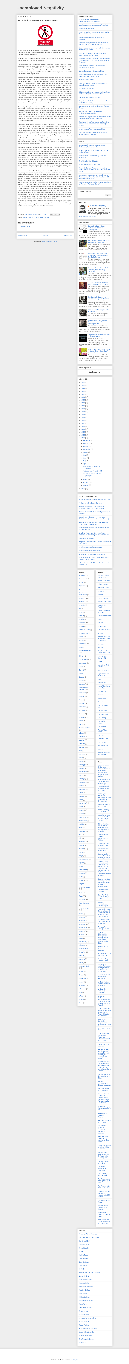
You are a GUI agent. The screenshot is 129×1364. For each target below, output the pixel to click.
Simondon (82, 924)
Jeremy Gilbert (84, 1258)
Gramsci (82, 744)
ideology (82, 779)
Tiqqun (81, 955)
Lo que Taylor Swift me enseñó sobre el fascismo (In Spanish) (92, 66)
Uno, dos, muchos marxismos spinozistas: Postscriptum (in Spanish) (93, 133)
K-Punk (81, 1269)
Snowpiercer (102, 702)
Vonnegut (82, 985)
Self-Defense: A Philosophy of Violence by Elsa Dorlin (103, 1139)
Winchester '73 (103, 746)
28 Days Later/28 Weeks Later (103, 576)
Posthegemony (84, 1314)
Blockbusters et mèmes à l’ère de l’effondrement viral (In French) (90, 20)
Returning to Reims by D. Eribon (104, 1121)
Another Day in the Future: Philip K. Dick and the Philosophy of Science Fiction (99, 351)
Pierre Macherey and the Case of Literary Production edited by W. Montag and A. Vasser (104, 1054)
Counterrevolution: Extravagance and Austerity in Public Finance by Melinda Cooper (104, 882)
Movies (81, 849)
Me (80, 835)
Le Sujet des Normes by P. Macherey (102, 991)
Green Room (102, 626)
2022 (83, 394)
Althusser (82, 598)
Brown (81, 637)
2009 (83, 432)
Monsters (82, 842)
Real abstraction (84, 903)
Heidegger (82, 765)
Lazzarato (82, 803)
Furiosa (100, 619)
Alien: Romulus (103, 584)
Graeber (82, 740)
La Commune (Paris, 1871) (102, 657)
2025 (83, 385)
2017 (83, 409)
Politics (81, 880)
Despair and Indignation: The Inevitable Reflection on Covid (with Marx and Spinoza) (94, 518)
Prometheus (102, 682)
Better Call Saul (84, 630)
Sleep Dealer (102, 698)
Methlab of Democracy (86, 538)
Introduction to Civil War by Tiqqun (104, 954)
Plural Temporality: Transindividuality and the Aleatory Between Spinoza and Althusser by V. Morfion (104, 1066)
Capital (81, 640)
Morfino (81, 845)
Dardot (81, 670)
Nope (99, 679)
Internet (81, 785)
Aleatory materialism (83, 594)
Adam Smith (83, 579)
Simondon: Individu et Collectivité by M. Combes (104, 1147)
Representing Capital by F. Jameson (102, 1115)
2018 (83, 406)
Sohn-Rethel (83, 927)
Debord (81, 677)
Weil (80, 992)
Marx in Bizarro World (86, 80)
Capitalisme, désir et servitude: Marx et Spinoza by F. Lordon (104, 817)
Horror (81, 775)
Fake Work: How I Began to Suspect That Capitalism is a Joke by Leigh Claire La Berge (104, 912)
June (85, 458)
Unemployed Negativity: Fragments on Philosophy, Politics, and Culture (92, 146)
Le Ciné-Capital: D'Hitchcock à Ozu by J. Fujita (104, 983)
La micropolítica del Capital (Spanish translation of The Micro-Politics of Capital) (95, 183)
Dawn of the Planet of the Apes (104, 611)
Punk (81, 892)
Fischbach (82, 710)
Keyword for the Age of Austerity (89, 1272)
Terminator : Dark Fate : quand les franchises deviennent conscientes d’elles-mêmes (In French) (94, 124)
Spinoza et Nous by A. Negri (103, 1162)
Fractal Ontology (84, 1248)
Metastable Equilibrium (86, 1286)
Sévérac (82, 917)
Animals (82, 602)
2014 (83, 417)
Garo (80, 724)
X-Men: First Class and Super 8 (104, 753)
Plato (81, 877)
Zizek (81, 1003)
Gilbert (81, 733)
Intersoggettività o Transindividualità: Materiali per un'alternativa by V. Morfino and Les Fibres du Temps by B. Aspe (104, 785)
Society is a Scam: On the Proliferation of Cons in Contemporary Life (96, 228)
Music (81, 852)
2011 (83, 426)
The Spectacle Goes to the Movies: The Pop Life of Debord (98, 298)
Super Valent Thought (86, 1332)
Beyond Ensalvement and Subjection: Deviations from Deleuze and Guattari (91, 507)
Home (45, 236)
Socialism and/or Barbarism (88, 1328)
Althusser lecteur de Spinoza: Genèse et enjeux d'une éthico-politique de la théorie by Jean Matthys (104, 770)
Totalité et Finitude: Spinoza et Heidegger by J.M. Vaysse (104, 1194)
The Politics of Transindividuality (89, 164)
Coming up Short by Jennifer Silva (103, 844)
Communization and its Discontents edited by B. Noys (104, 856)
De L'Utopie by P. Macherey (103, 890)
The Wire (82, 952)
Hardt (81, 758)
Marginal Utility (84, 1283)
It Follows (101, 647)
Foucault (82, 717)
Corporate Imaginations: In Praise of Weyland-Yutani (99, 335)
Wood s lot (82, 1342)
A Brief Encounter (104, 581)
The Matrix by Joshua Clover (103, 1174)
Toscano (82, 959)
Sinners (100, 695)
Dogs (81, 700)
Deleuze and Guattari (83, 688)
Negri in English (84, 1290)
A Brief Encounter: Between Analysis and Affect (94, 499)
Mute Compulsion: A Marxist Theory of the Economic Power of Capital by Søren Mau (104, 1012)
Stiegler (81, 934)
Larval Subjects (84, 1276)
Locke (81, 807)
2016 (83, 411)
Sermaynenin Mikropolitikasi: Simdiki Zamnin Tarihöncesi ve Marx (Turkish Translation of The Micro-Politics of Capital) (95, 177)
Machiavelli (83, 820)
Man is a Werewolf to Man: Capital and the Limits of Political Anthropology (93, 75)
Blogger (75, 1360)
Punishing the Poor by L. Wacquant (104, 1089)
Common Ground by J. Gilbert (103, 849)
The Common (83, 949)
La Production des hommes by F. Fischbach (104, 976)
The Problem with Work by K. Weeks (104, 1187)
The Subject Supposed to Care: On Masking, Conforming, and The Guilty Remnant (98, 255)
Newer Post (22, 236)
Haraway (82, 754)
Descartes (82, 693)
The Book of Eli (103, 714)
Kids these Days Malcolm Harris (103, 960)
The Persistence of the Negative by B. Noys (104, 1180)
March (85, 479)
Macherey (82, 817)
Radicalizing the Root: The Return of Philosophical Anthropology (91, 112)
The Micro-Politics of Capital (88, 161)
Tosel (81, 963)
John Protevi (83, 1265)
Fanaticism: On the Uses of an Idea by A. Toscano (104, 921)
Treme (81, 975)
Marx (41, 217)
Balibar (81, 616)
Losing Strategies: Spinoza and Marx (91, 71)
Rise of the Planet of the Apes (104, 687)
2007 (83, 438)
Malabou (82, 824)
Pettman (82, 873)
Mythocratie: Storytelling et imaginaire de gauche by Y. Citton (104, 1021)
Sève (81, 913)
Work (81, 996)
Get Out (100, 623)
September (87, 449)
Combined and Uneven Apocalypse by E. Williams (103, 837)
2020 (83, 400)
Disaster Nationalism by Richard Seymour (103, 904)
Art (80, 609)
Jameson (82, 789)
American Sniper (103, 588)
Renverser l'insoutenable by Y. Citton (104, 1108)
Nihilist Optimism (84, 1297)
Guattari (36, 217)
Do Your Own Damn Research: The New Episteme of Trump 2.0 (99, 283)
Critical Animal (84, 1244)
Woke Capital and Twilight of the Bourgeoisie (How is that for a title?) (94, 558)
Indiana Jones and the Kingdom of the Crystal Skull (104, 638)
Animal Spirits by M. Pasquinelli (103, 810)
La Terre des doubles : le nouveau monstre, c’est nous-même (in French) (93, 54)
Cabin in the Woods (102, 606)
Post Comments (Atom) (49, 241)
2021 (83, 397)
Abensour (82, 575)
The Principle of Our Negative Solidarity (92, 129)
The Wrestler (102, 726)
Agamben (82, 586)
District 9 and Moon (104, 616)
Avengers (101, 591)
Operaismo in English (86, 1307)
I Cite (81, 1251)
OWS (81, 866)
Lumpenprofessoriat (85, 1279)
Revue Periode (84, 1325)
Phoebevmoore (84, 1311)
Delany (81, 680)
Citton (81, 647)
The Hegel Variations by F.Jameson (102, 1168)
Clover (81, 656)
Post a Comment (26, 226)
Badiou (25, 217)
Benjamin (82, 623)
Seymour (82, 920)
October (86, 446)
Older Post (68, 236)
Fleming (82, 714)
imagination (83, 782)
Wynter (81, 999)
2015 (83, 414)
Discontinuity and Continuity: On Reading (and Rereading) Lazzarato (98, 269)
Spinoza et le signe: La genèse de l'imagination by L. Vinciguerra (104, 1155)
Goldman (82, 736)
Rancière (46, 217)
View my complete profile (87, 216)
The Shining (102, 718)
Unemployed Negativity (40, 8)
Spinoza (82, 931)
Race (81, 896)
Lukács (81, 814)
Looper (100, 661)
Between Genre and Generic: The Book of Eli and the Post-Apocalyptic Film (99, 322)
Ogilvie (81, 863)
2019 (83, 403)
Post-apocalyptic (84, 887)
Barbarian (101, 595)
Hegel (81, 761)
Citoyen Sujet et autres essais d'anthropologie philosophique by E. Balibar (103, 827)
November (86, 443)
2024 (83, 388)
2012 (83, 423)
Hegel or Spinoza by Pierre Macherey (103, 948)
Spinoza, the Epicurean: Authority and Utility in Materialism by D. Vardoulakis (104, 797)
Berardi (81, 626)
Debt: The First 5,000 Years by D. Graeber (104, 896)
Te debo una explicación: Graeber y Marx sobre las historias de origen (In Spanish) (95, 117)
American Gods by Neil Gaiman (104, 805)
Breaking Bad (83, 633)
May (84, 461)
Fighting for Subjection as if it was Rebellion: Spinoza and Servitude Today (94, 523)
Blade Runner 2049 (104, 602)
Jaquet (81, 796)
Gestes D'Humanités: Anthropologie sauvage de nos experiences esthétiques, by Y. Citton (104, 937)
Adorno (81, 582)
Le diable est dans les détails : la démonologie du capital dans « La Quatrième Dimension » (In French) (94, 60)
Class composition (85, 651)
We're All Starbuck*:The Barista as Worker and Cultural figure (99, 241)
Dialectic (82, 696)
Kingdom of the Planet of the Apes (104, 652)
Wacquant (82, 989)
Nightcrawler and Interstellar (103, 675)
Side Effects (102, 691)
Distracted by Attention (86, 28)
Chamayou (82, 644)
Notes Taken (83, 1304)
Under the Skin (103, 739)
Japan (81, 793)
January (86, 485)
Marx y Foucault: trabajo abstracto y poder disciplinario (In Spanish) (93, 84)
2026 (83, 382)
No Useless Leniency (86, 1300)
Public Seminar (84, 1321)
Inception (101, 633)
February (86, 482)
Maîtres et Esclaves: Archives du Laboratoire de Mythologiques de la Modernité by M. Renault (104, 1000)
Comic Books (83, 659)
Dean (81, 673)
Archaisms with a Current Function (90, 503)
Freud (81, 721)
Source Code (102, 711)
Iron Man (101, 644)
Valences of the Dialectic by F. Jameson (103, 1207)
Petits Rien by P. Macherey (103, 1045)
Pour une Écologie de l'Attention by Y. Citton (104, 1076)
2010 (83, 429)
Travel (81, 971)
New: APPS (83, 1293)
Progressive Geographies (87, 1318)
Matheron (82, 831)
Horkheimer (83, 771)
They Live (101, 735)
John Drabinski (84, 1262)
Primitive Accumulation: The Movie (90, 547)
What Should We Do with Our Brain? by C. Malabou (104, 1221)
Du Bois (81, 703)
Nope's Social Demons (86, 88)
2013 (83, 420)
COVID (81, 666)
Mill (80, 838)
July (84, 455)
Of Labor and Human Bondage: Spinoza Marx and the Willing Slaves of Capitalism (94, 93)
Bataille (81, 619)
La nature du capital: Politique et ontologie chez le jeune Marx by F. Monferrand (104, 967)
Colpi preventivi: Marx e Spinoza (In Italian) (93, 25)
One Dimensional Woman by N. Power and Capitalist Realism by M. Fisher (104, 1037)
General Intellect (84, 728)
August (85, 452)
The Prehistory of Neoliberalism (89, 550)
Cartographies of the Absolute (89, 1237)
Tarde (81, 938)
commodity (82, 663)
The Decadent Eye (85, 1335)
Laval (81, 800)
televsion (82, 945)
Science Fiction (84, 908)
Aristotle (82, 605)
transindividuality (84, 966)
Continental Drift (84, 1241)
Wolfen (100, 749)
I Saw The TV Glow (104, 630)
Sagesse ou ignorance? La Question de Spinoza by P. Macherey (102, 1129)
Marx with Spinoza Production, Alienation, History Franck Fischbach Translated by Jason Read (94, 169)
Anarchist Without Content (88, 1234)
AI (80, 589)
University (82, 978)
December (86, 440)
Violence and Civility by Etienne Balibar (104, 1214)
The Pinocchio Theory (86, 1339)
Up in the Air (102, 742)
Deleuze (30, 217)
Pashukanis (83, 870)
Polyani (81, 884)
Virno (81, 982)
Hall (80, 750)
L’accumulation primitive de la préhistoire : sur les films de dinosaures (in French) (94, 43)
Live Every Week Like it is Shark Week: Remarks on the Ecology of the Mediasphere (94, 534)
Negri (81, 856)
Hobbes (81, 768)
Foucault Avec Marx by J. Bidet (103, 928)
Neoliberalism (83, 859)
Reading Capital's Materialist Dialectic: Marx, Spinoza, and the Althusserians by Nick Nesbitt (104, 1098)
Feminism (82, 707)
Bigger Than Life (103, 598)
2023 (83, 391)
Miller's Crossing (103, 670)
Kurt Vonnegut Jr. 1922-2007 (92, 471)
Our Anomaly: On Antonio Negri (89, 97)
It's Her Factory (84, 1255)
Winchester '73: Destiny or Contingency (92, 554)
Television (82, 941)
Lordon (81, 810)
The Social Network (101, 722)
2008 (83, 435)
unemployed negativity (98, 206)
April (85, 464)
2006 (83, 489)
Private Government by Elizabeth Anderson (104, 1083)
